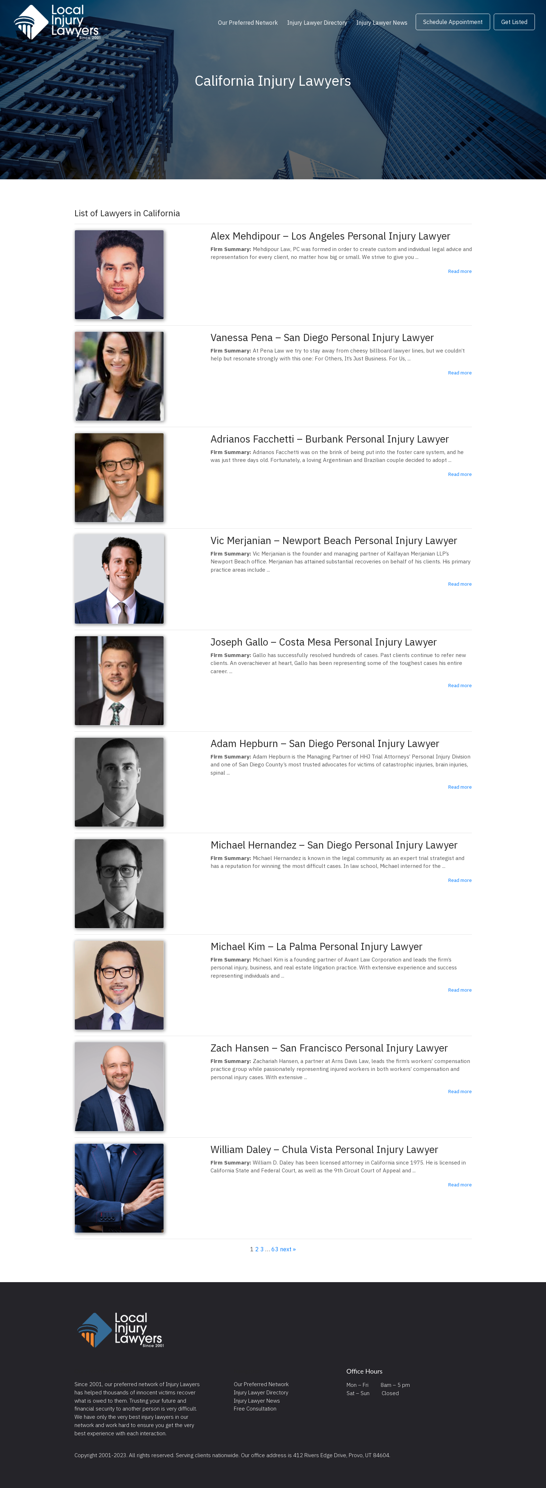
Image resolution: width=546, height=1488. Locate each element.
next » (288, 1249)
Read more (460, 271)
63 (275, 1249)
